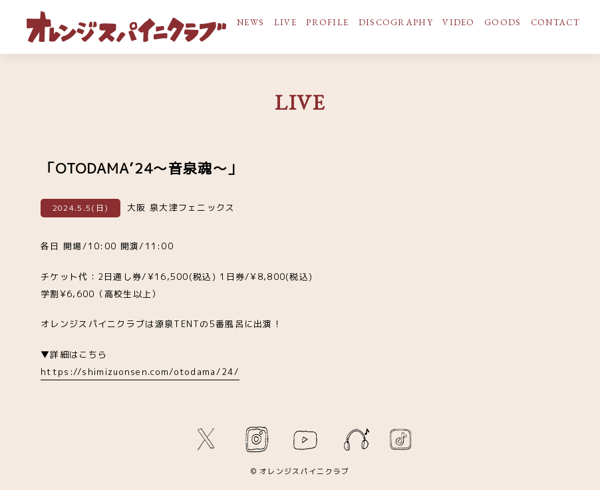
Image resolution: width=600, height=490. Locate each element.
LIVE (285, 22)
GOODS (503, 22)
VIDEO (458, 22)
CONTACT (555, 22)
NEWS (250, 22)
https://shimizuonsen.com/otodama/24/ (140, 372)
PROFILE (327, 22)
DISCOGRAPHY (396, 22)
